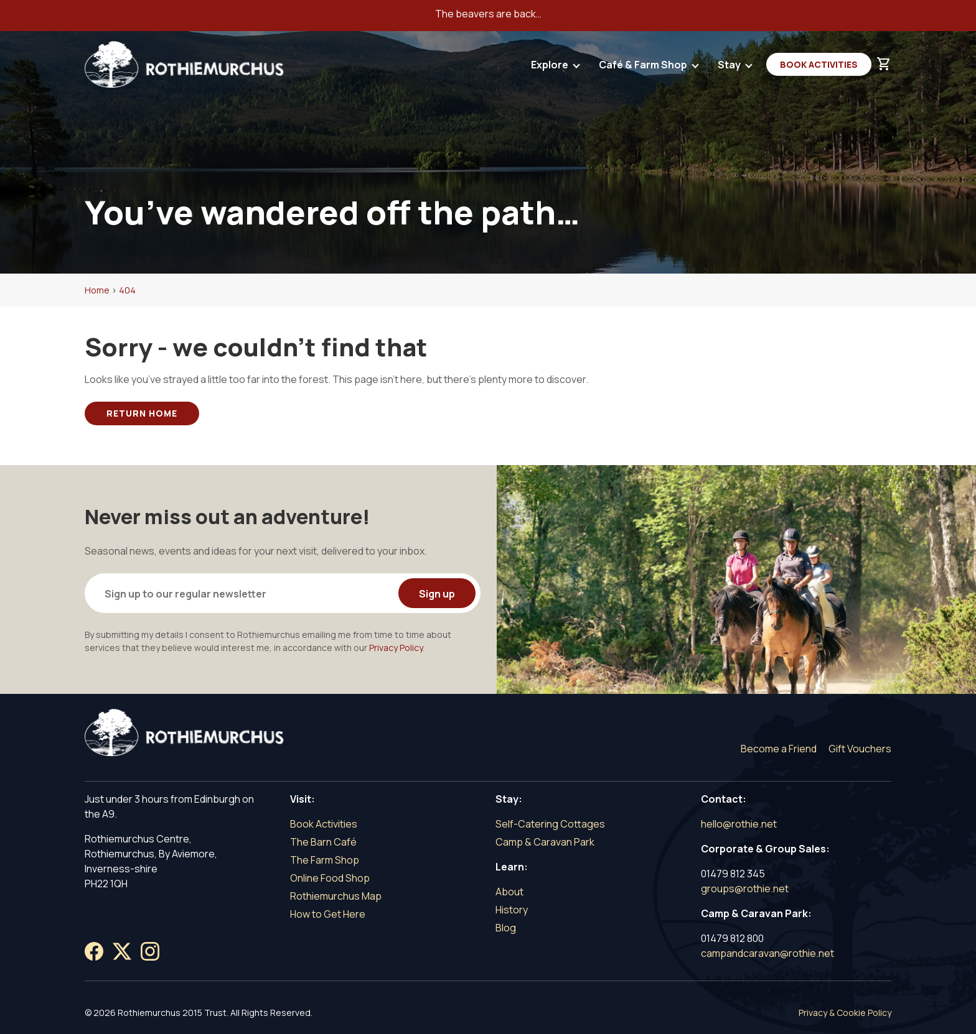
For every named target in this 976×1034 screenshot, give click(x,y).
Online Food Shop (330, 878)
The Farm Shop (324, 860)
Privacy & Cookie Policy (845, 1012)
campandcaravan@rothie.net (767, 953)
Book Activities (819, 64)
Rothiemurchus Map (336, 896)
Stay (730, 67)
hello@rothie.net (739, 824)
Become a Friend (779, 748)
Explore (550, 67)
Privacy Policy (396, 647)
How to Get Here (327, 914)
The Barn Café (323, 842)
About (509, 891)
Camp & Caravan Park (544, 842)
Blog (505, 928)
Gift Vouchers (859, 748)
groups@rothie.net (745, 888)
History (511, 909)
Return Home (141, 413)
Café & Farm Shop (644, 67)
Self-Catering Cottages (550, 824)
